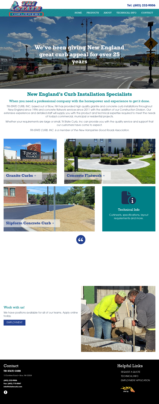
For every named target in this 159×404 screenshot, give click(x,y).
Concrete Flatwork (84, 175)
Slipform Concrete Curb (28, 223)
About (108, 12)
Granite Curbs (19, 175)
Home (78, 12)
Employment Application (135, 380)
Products (93, 12)
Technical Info (126, 12)
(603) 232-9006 (10, 380)
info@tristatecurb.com (13, 387)
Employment (14, 322)
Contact (147, 12)
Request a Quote (130, 372)
